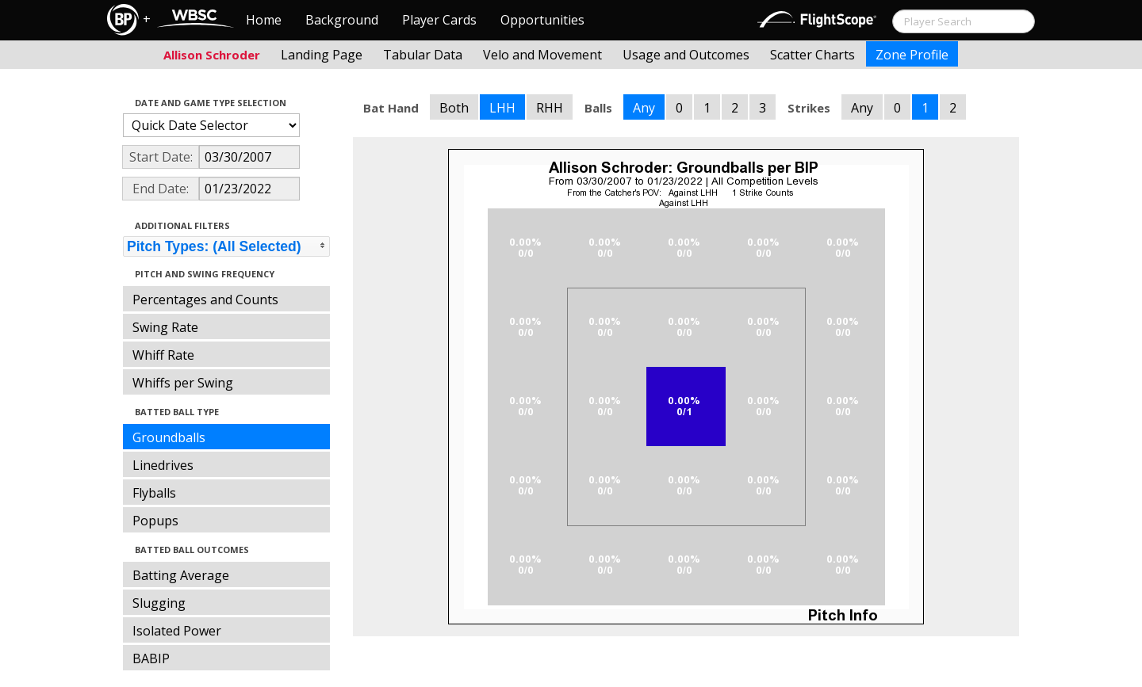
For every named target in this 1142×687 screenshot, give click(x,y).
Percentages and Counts (205, 299)
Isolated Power (176, 630)
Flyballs (154, 493)
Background (341, 20)
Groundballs (168, 437)
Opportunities (542, 20)
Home (264, 20)
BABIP (151, 658)
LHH (502, 107)
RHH (549, 107)
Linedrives (163, 465)
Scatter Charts (812, 54)
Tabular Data (422, 54)
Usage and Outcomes (686, 54)
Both (454, 107)
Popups (155, 520)
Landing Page (321, 54)
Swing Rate (165, 327)
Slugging (159, 603)
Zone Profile (912, 54)
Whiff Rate (163, 355)
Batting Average (180, 575)
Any (644, 107)
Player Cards (439, 20)
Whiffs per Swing (182, 382)
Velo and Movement (542, 54)
